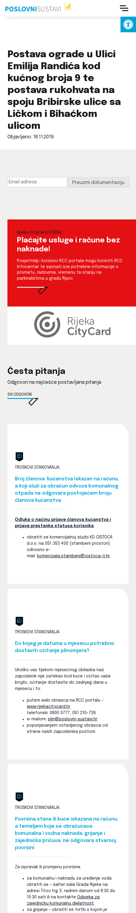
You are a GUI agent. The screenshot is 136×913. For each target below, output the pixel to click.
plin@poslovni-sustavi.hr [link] (72, 719)
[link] (128, 24)
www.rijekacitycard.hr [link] (48, 707)
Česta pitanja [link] (36, 371)
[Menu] (124, 8)
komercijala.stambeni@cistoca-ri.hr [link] (73, 556)
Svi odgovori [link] (19, 395)
